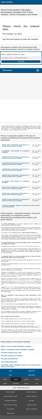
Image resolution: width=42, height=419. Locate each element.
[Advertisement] (21, 86)
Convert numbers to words (10, 396)
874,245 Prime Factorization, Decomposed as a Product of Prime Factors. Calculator (15, 145)
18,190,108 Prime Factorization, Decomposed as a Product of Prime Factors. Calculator (15, 163)
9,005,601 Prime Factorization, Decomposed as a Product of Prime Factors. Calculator (15, 176)
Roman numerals (10, 392)
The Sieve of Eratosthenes (9, 359)
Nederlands (16, 383)
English (16, 379)
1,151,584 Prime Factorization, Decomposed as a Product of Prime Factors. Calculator (15, 169)
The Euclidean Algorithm (9, 362)
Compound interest (31, 404)
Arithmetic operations (31, 396)
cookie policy (31, 375)
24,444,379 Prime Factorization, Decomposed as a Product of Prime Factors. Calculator (15, 157)
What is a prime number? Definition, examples (16, 346)
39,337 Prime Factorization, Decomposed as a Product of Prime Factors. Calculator (15, 188)
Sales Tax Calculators (31, 409)
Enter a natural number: (13, 54)
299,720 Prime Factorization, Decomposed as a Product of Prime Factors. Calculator (15, 194)
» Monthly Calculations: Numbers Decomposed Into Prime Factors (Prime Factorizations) (21, 206)
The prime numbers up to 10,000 (11, 355)
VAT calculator (10, 409)
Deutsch (5, 379)
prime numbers (7, 2)
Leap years (31, 400)
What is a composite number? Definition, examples (17, 349)
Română (26, 383)
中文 (37, 383)
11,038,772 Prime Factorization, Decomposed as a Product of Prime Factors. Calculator (15, 200)
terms (10, 375)
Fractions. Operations (31, 392)
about (10, 370)
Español (26, 379)
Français (37, 379)
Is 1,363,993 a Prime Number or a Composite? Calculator (15, 182)
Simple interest (10, 413)
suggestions (31, 370)
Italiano (5, 383)
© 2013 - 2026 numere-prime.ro (21, 387)
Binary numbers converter (10, 404)
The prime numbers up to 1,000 (11, 352)
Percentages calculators (10, 400)
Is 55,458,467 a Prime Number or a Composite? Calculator (15, 151)
